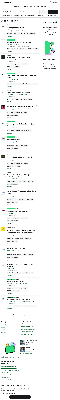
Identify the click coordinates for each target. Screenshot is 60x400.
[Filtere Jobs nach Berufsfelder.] (8, 15)
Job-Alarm (36, 6)
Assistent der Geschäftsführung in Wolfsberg (10, 371)
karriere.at (4, 363)
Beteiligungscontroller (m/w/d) (17, 211)
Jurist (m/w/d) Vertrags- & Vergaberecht (21, 175)
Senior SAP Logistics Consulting (18, 248)
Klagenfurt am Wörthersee (14, 288)
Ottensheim (10, 145)
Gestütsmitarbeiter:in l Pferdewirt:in (20, 42)
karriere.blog (24, 338)
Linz (8, 99)
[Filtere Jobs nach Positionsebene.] (31, 15)
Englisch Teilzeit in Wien (26, 326)
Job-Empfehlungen (26, 6)
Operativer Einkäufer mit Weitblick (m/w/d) (22, 106)
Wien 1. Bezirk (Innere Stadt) (27, 329)
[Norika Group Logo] (8, 394)
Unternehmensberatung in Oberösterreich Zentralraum (8, 367)
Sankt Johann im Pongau (14, 181)
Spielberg (10, 33)
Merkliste (43, 6)
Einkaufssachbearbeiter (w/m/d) (18, 93)
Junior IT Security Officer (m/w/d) (18, 57)
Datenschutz (4, 389)
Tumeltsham (10, 84)
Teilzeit (3, 327)
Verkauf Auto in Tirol (6, 380)
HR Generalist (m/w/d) (14, 139)
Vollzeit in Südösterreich (8, 375)
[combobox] (9, 12)
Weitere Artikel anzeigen (26, 353)
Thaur (9, 306)
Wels (8, 112)
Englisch (3, 324)
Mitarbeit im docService (15, 281)
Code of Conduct (24, 389)
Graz (8, 199)
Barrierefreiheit (14, 389)
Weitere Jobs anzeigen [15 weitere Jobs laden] (20, 315)
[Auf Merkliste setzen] (9, 36)
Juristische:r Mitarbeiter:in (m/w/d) (19, 157)
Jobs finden (53, 12)
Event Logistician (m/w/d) (15, 27)
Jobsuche (16, 6)
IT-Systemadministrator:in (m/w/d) (19, 299)
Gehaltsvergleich (14, 357)
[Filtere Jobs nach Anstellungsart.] (19, 15)
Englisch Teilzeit (9, 21)
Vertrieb (3, 332)
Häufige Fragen (5, 385)
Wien (8, 64)
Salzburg (15, 254)
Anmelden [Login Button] (53, 2)
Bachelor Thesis (5, 377)
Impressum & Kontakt (17, 385)
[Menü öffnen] (2, 2)
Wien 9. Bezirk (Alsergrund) (27, 334)
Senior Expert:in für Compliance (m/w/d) (21, 124)
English (3, 329)
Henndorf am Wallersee (26, 331)
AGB (25, 385)
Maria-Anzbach (11, 48)
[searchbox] (9, 12)
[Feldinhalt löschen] (16, 12)
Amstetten (10, 238)
